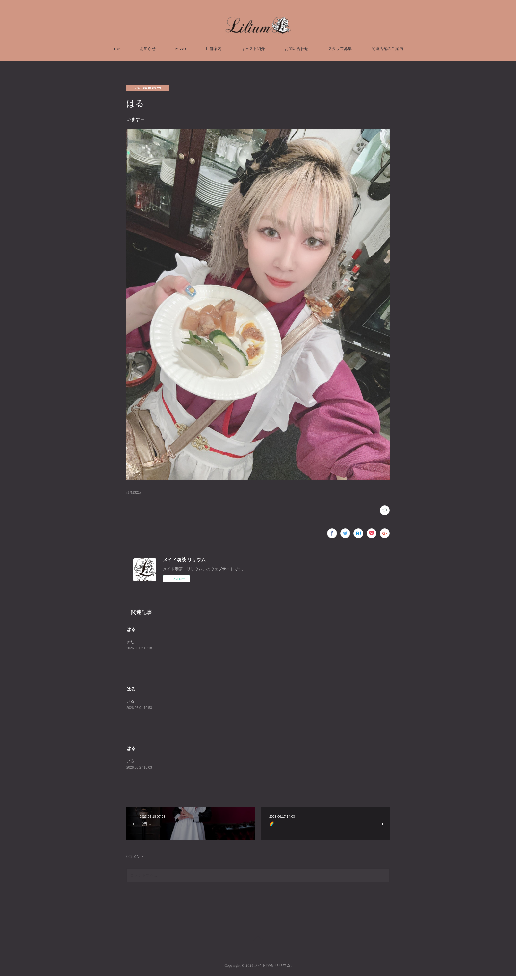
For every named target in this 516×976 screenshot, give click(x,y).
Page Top (258, 939)
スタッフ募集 (340, 49)
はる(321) (133, 492)
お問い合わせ (296, 49)
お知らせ (148, 49)
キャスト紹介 (253, 49)
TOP (116, 49)
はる (131, 629)
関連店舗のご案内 (387, 49)
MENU (180, 49)
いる (130, 701)
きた (130, 642)
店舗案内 (213, 49)
